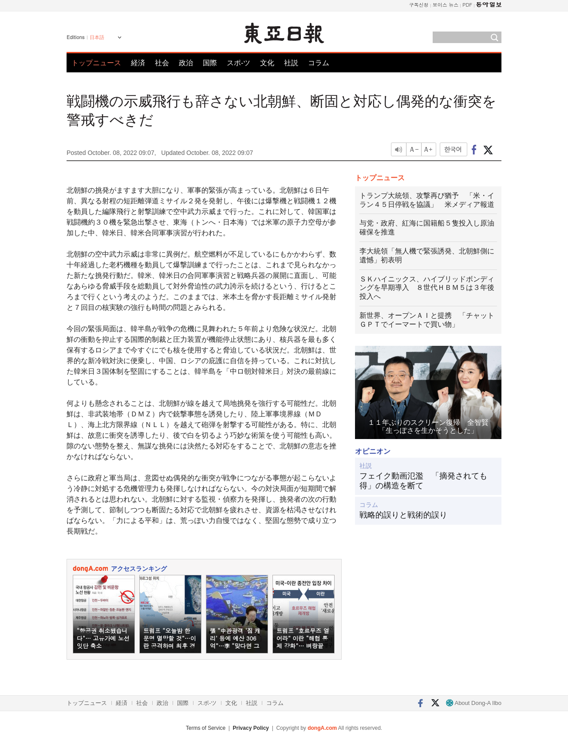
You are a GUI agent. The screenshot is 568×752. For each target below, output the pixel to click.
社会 (162, 63)
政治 (186, 63)
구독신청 (419, 4)
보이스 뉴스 (446, 4)
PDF (467, 4)
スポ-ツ (238, 63)
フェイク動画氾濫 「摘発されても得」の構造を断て (423, 480)
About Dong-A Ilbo (473, 703)
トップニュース (96, 63)
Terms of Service (205, 728)
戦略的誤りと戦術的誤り (403, 515)
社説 (291, 63)
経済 (138, 63)
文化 (267, 63)
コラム (318, 63)
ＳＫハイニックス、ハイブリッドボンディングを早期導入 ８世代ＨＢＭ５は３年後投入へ (426, 288)
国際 (210, 63)
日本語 (97, 37)
